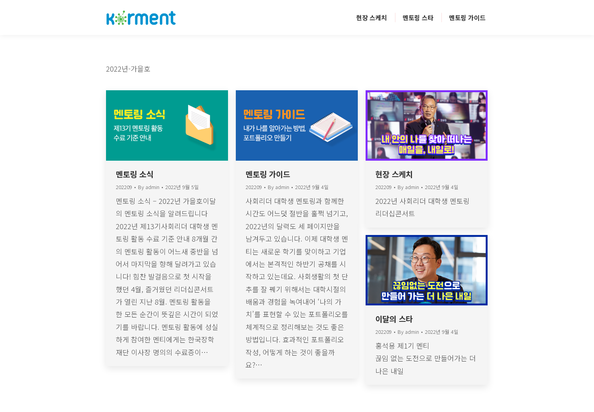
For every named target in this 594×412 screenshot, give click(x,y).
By (148, 187)
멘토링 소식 (134, 174)
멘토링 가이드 (268, 174)
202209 (124, 187)
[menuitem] (371, 17)
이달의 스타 (394, 318)
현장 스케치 (394, 174)
